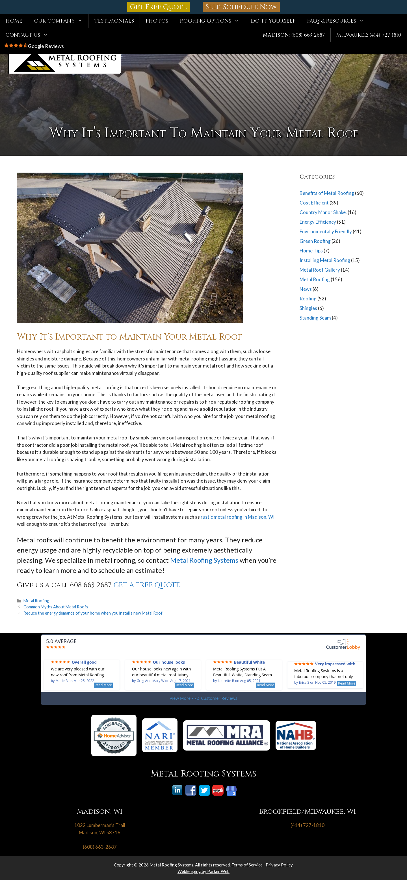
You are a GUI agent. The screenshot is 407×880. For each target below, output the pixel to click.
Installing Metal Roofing (325, 260)
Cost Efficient (314, 203)
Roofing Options (212, 21)
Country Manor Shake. (323, 212)
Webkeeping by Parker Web (203, 871)
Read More (103, 685)
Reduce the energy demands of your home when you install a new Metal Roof (93, 613)
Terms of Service (247, 864)
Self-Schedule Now (241, 7)
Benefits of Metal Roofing (327, 193)
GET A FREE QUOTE (147, 585)
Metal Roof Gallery (320, 270)
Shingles (308, 308)
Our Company (61, 21)
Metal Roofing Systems (204, 560)
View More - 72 (203, 698)
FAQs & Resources (338, 21)
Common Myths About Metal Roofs (55, 606)
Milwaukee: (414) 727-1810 (368, 35)
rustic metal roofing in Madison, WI (237, 517)
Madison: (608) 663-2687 (294, 35)
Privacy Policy (279, 864)
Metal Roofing (36, 600)
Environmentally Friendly (326, 231)
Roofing (308, 299)
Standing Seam (315, 318)
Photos (157, 21)
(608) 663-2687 (100, 847)
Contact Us (30, 35)
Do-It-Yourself (273, 21)
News (306, 289)
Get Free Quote (158, 7)
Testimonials (114, 21)
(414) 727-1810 (307, 825)
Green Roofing (315, 241)
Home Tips (311, 251)
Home (14, 21)
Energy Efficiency (318, 222)
